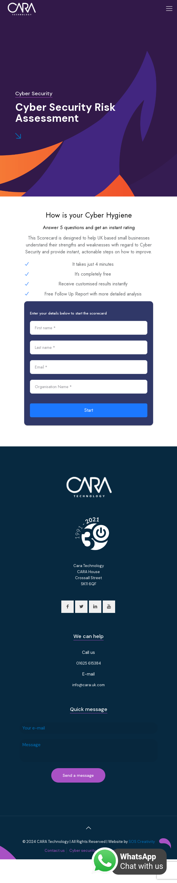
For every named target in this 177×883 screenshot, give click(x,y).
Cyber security (82, 850)
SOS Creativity (142, 841)
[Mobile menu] (169, 9)
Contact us (55, 850)
